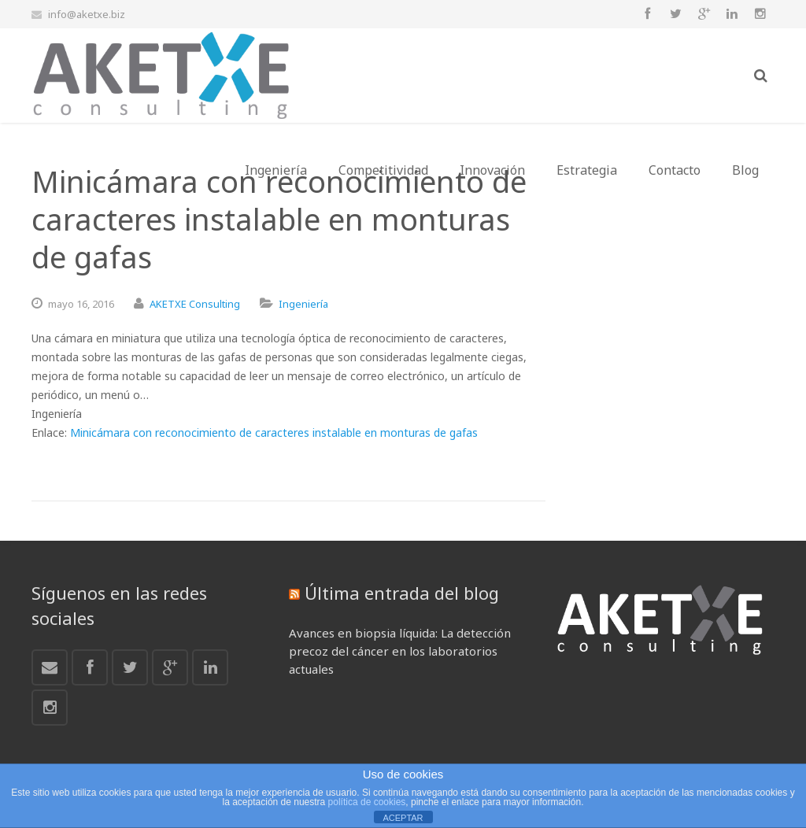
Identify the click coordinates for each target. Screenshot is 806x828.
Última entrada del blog (402, 592)
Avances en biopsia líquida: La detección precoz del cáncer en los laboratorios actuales (400, 651)
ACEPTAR (403, 817)
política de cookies (367, 802)
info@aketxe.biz (86, 14)
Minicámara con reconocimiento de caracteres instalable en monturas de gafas (274, 432)
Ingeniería (303, 304)
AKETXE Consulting (195, 304)
